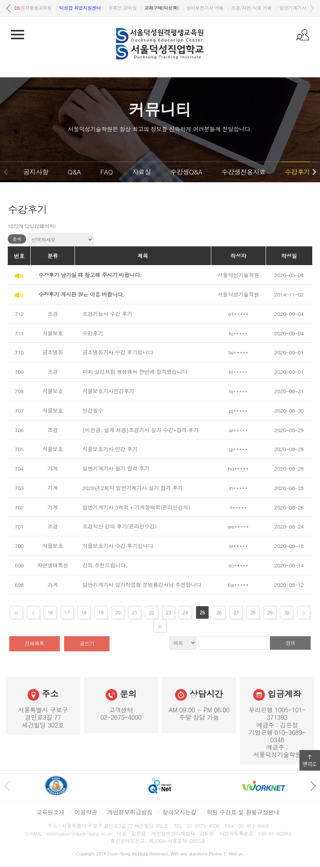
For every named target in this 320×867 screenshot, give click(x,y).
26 (219, 612)
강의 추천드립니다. (104, 565)
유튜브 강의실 (173, 7)
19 (100, 612)
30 (286, 612)
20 (117, 612)
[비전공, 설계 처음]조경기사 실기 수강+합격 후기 (140, 430)
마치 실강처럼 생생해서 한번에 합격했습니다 (134, 371)
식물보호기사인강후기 (108, 391)
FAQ (106, 171)
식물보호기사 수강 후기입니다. (118, 546)
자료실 (141, 171)
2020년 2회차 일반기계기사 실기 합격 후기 (132, 488)
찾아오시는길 (179, 812)
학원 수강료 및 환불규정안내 (242, 812)
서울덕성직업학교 (36, 7)
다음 (311, 8)
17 (67, 612)
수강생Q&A (186, 171)
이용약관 (86, 812)
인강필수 (92, 410)
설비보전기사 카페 (255, 7)
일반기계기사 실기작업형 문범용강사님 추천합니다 (141, 584)
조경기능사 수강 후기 (107, 313)
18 (84, 612)
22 (151, 612)
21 (134, 612)
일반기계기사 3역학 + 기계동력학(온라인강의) (136, 507)
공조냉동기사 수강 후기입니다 (117, 352)
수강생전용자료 (244, 171)
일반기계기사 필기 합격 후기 (115, 468)
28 (253, 612)
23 (168, 612)
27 (235, 612)
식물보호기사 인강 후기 (109, 449)
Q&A (74, 171)
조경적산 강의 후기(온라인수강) (119, 526)
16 (50, 612)
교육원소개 (50, 812)
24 (185, 612)
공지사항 (35, 171)
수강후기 (297, 171)
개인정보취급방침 (130, 812)
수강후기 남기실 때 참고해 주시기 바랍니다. (89, 275)
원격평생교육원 (83, 7)
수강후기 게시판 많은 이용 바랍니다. (81, 294)
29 (269, 612)
